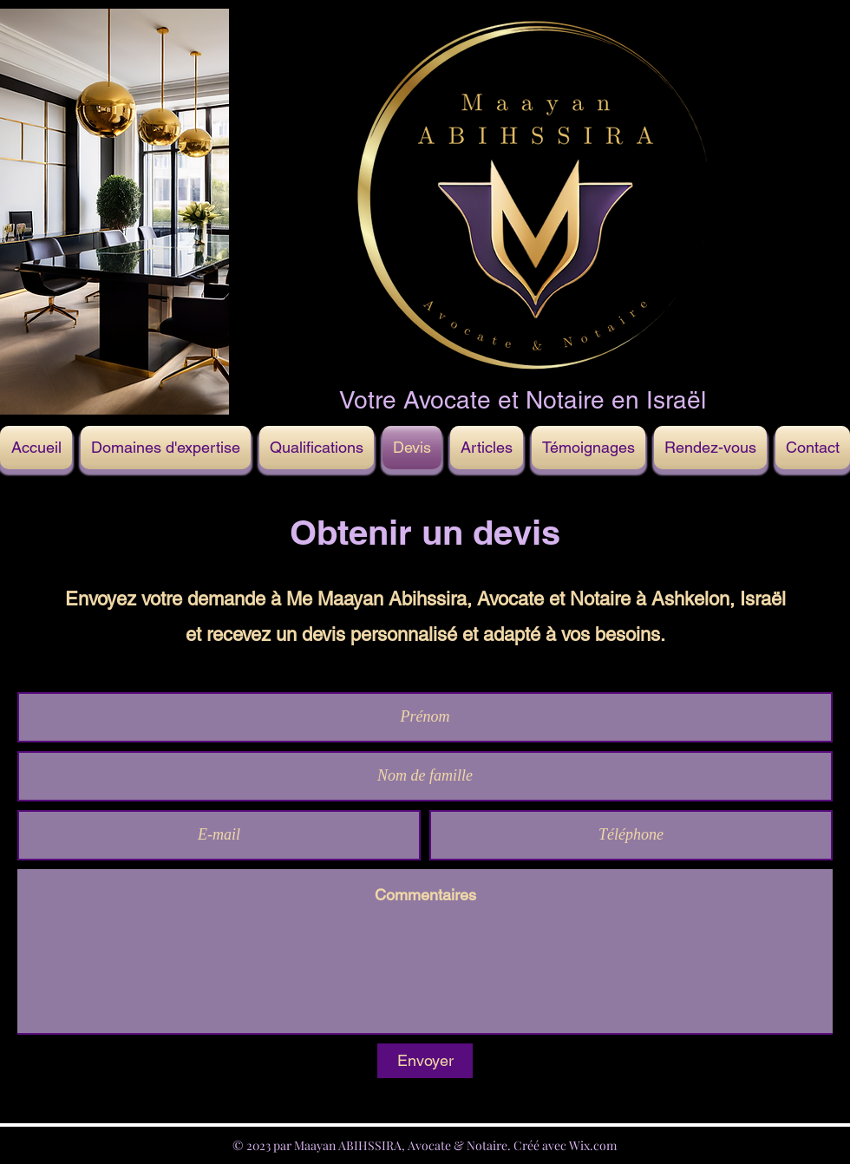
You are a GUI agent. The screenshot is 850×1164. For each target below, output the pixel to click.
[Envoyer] (425, 1060)
